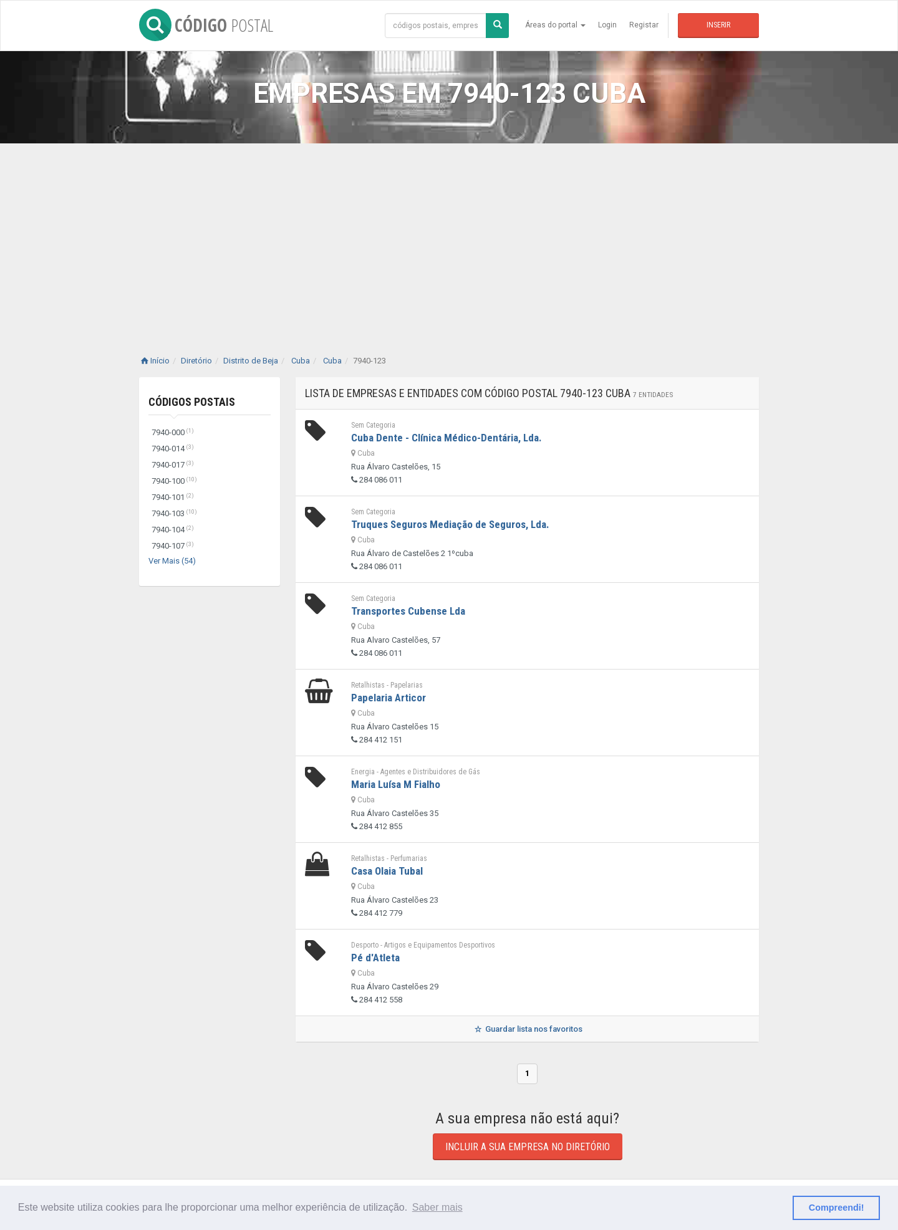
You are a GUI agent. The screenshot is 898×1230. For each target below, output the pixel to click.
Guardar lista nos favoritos (527, 1029)
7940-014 (173, 448)
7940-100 (174, 481)
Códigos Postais (191, 401)
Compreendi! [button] (836, 1208)
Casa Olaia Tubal (387, 871)
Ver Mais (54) (172, 560)
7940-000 (173, 432)
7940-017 (173, 464)
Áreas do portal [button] (555, 25)
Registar (644, 25)
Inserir (718, 25)
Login (607, 25)
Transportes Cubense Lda (408, 611)
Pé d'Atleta (375, 957)
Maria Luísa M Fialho (395, 784)
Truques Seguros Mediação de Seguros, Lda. (450, 524)
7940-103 (174, 513)
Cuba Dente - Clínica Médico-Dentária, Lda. (446, 437)
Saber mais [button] (437, 1207)
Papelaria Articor (388, 697)
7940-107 (173, 545)
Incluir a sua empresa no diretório (527, 1147)
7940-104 (173, 529)
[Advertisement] (449, 237)
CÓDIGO (206, 25)
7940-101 (173, 497)
